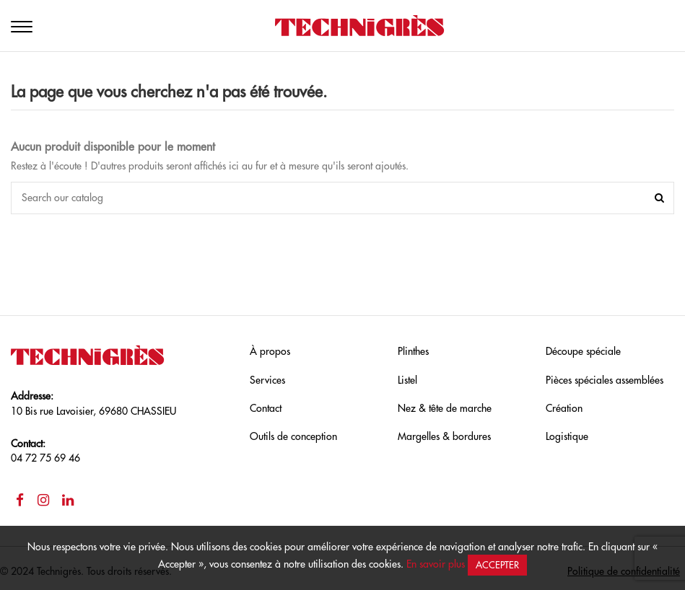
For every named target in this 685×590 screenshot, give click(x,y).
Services (267, 380)
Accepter (497, 565)
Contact (266, 408)
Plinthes (413, 351)
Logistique (567, 436)
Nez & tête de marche (445, 408)
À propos (270, 351)
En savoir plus (435, 564)
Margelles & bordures (444, 436)
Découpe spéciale (583, 351)
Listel (407, 380)
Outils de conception (293, 436)
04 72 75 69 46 (45, 458)
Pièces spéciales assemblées (604, 380)
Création (564, 408)
